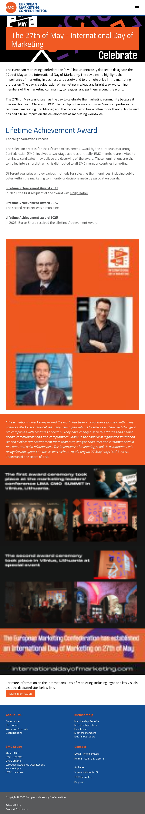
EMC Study (14, 746)
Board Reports (14, 733)
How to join (80, 729)
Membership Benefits (86, 721)
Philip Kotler (79, 192)
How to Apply (13, 768)
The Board (12, 725)
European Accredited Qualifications (25, 764)
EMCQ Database (15, 772)
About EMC (14, 714)
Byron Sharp (27, 222)
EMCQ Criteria (13, 761)
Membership (83, 714)
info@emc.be (91, 754)
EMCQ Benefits (14, 757)
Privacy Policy (13, 805)
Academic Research (17, 729)
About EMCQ (12, 753)
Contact (80, 746)
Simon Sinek (51, 207)
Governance (13, 721)
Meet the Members (85, 733)
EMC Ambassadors (84, 736)
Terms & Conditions (17, 809)
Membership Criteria (85, 725)
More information (20, 693)
